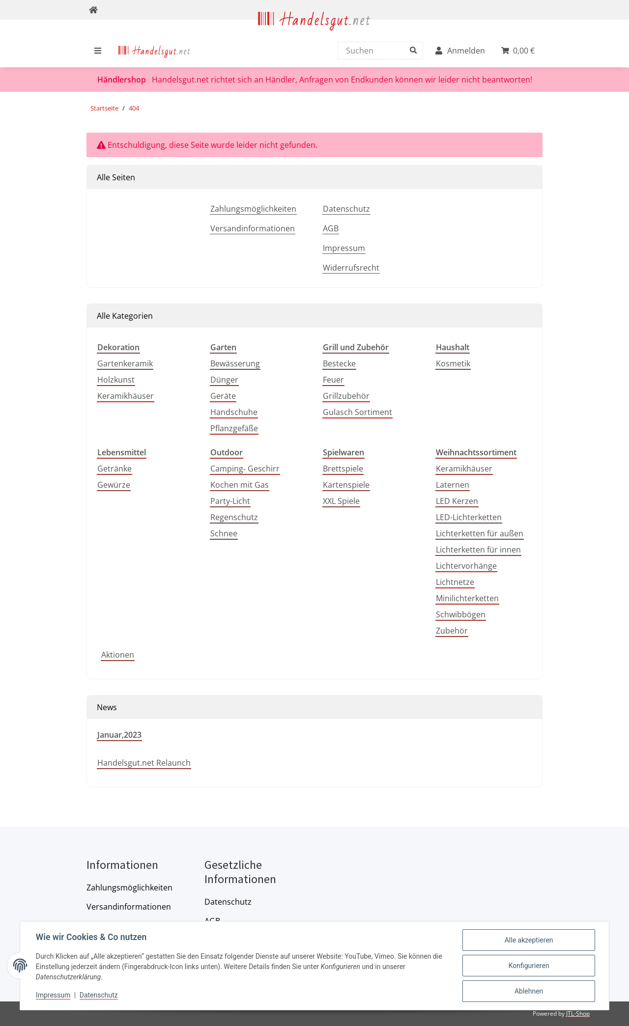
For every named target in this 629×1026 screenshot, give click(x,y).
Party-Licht (230, 501)
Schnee (223, 533)
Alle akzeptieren (529, 940)
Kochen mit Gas (239, 484)
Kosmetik (453, 363)
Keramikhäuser (125, 395)
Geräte (223, 395)
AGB (331, 228)
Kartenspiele (346, 484)
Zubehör (452, 630)
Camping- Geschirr (245, 468)
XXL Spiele (341, 501)
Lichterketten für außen (479, 533)
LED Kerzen (457, 501)
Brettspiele (343, 468)
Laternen (452, 484)
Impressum (344, 248)
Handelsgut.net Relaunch (144, 762)
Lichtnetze (455, 582)
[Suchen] (378, 50)
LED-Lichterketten (469, 517)
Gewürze (113, 484)
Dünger (224, 379)
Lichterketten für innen (478, 549)
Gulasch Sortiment (357, 412)
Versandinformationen (252, 228)
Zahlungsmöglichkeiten (253, 208)
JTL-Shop (578, 1013)
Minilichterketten (467, 598)
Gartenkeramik (125, 363)
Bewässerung (235, 363)
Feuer (333, 379)
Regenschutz (234, 517)
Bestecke (339, 363)
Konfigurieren (529, 966)
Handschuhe (233, 412)
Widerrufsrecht (351, 267)
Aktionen (117, 654)
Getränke (114, 468)
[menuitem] (155, 50)
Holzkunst (116, 379)
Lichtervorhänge (466, 565)
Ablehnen (529, 991)
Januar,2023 (119, 734)
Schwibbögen (461, 614)
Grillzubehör (346, 395)
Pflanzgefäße (234, 428)
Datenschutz (346, 208)
